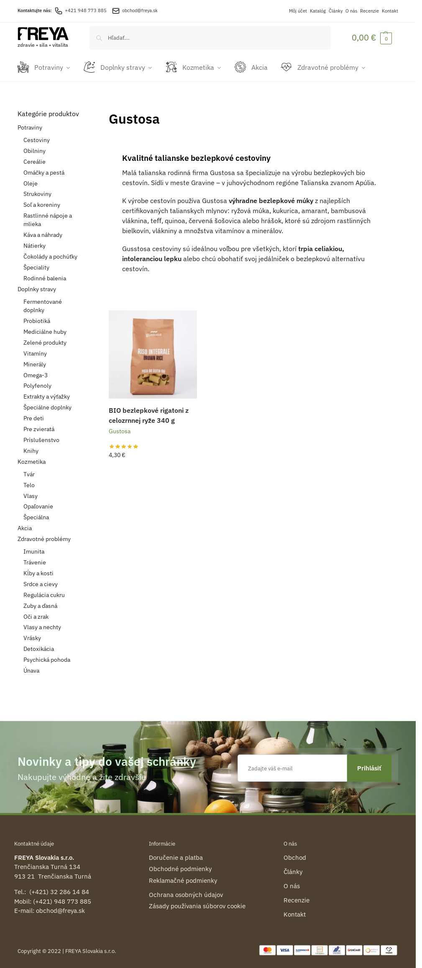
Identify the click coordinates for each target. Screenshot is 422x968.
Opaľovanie (38, 502)
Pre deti (33, 414)
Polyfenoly (37, 382)
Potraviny (30, 123)
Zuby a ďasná (40, 601)
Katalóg (318, 11)
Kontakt (390, 11)
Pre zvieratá (38, 425)
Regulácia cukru (44, 591)
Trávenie (34, 558)
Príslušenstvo (41, 436)
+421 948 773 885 (80, 10)
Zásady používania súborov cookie (197, 902)
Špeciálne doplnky (47, 403)
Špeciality (36, 263)
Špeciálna (36, 513)
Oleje (30, 179)
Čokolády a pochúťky (50, 253)
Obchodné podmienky (180, 865)
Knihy (30, 446)
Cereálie (34, 157)
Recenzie (369, 11)
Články (336, 11)
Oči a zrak (36, 612)
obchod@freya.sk (140, 10)
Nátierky (34, 242)
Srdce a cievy (40, 580)
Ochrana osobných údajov (186, 890)
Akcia (25, 524)
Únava (31, 667)
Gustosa (119, 427)
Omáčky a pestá (43, 168)
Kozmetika (32, 457)
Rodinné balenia (44, 274)
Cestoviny (36, 136)
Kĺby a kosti (38, 569)
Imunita (33, 547)
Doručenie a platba (176, 853)
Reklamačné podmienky (183, 876)
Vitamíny (35, 349)
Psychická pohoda (46, 656)
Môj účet (298, 11)
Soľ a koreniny (41, 201)
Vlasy (30, 491)
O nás (351, 11)
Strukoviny (37, 190)
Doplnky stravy (37, 285)
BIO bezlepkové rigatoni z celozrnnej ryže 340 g (149, 411)
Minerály (34, 360)
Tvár (29, 470)
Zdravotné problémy (44, 535)
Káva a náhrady (42, 231)
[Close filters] (84, 110)
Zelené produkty (44, 338)
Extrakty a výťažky (46, 392)
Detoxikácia (38, 645)
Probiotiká (36, 317)
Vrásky (32, 634)
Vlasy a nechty (42, 623)
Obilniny (34, 146)
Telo (29, 481)
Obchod (295, 853)
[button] (371, 37)
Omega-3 (35, 371)
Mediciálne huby (44, 328)
